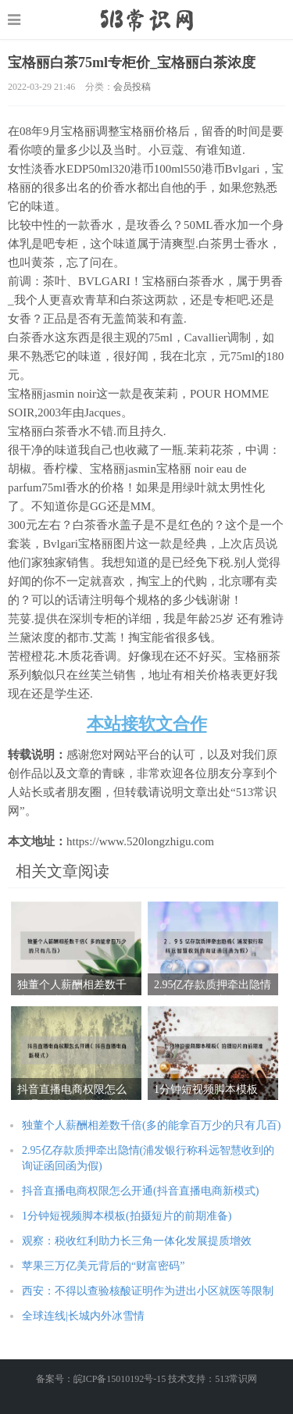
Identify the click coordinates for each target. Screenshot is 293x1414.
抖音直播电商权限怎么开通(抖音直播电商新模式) (140, 1191)
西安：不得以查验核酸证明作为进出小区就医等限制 (147, 1291)
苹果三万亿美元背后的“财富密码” (103, 1266)
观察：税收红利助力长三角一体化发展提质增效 (137, 1241)
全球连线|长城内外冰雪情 (83, 1316)
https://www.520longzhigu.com (146, 19)
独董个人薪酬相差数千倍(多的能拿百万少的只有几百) (151, 1125)
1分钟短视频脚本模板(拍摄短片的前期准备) (126, 1216)
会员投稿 (132, 86)
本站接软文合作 (147, 724)
